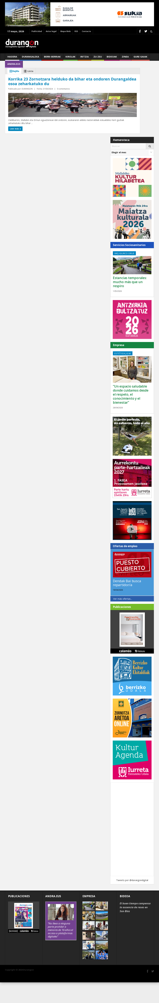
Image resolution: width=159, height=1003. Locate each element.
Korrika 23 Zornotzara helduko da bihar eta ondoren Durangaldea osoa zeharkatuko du (38, 126)
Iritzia (84, 58)
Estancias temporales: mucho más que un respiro (130, 302)
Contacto (86, 31)
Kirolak (70, 58)
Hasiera (12, 58)
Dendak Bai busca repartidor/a (127, 603)
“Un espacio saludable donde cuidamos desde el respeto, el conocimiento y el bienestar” (130, 415)
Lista (28, 71)
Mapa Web (65, 31)
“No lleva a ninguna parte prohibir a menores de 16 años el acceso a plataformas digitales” (60, 950)
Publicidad (37, 31)
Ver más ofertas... (122, 619)
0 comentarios (41, 143)
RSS (76, 31)
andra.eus (14, 65)
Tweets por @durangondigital (132, 900)
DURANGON (28, 143)
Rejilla (13, 71)
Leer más (14, 149)
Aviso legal (51, 31)
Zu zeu (97, 58)
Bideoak (111, 58)
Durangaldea (30, 58)
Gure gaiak (140, 58)
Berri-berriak (52, 58)
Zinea (125, 58)
